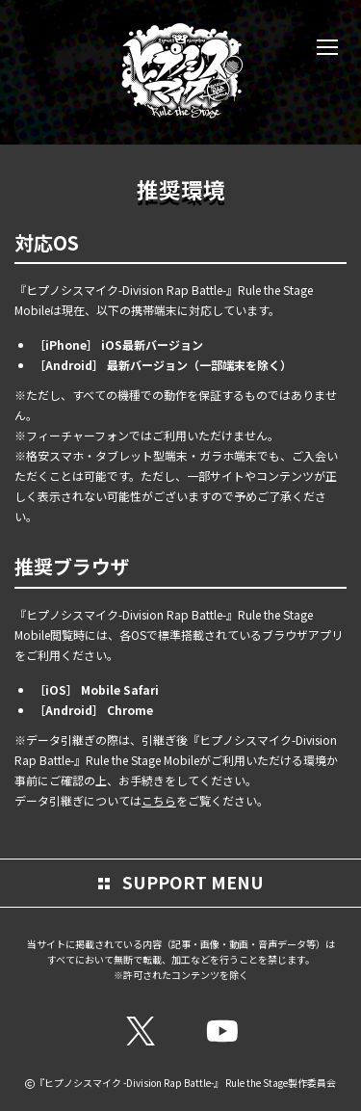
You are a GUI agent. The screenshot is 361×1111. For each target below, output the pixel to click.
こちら (159, 800)
